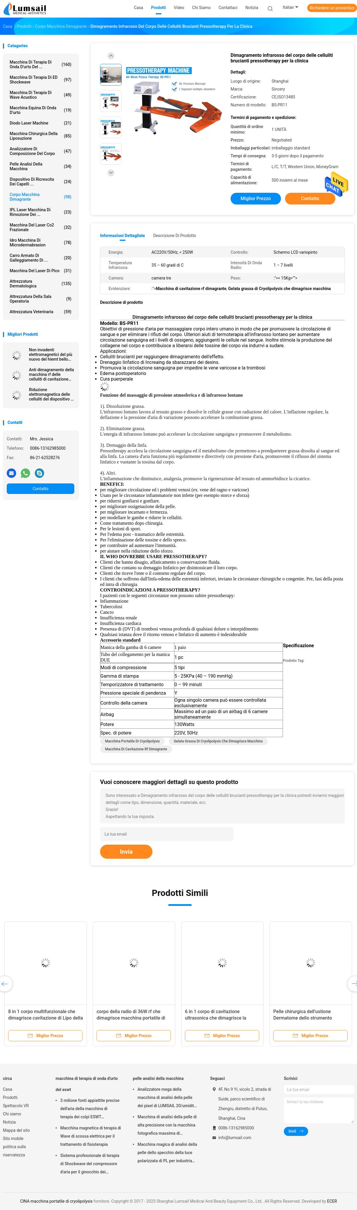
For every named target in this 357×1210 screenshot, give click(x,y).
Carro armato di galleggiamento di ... (40, 258)
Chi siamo (12, 1114)
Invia (126, 851)
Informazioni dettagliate (122, 235)
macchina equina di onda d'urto (40, 110)
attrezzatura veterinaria (40, 312)
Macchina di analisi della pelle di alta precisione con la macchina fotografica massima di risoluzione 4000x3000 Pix (167, 1125)
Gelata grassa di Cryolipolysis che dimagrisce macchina (218, 741)
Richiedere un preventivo (332, 8)
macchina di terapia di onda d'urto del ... (40, 64)
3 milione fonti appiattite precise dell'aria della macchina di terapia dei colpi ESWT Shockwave (89, 1109)
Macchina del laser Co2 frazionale (40, 227)
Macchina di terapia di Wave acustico (40, 95)
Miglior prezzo (256, 198)
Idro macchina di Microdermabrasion (40, 242)
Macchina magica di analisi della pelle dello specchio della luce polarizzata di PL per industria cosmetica (167, 1153)
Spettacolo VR (16, 1105)
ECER (332, 1201)
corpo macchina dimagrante (40, 197)
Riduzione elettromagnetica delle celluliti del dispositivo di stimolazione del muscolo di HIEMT (51, 394)
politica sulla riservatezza (14, 1150)
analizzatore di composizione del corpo (40, 151)
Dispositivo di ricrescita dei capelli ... (40, 181)
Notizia (9, 1122)
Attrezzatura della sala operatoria (40, 299)
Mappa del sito (16, 1130)
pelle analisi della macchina (40, 166)
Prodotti (10, 1097)
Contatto (40, 488)
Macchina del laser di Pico (40, 271)
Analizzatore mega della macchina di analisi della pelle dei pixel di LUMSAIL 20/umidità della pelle (167, 1098)
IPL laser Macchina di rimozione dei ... (40, 212)
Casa (7, 1089)
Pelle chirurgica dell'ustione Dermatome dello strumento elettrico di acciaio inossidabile (305, 1018)
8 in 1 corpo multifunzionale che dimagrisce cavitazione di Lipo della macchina (45, 1018)
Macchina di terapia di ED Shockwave (40, 79)
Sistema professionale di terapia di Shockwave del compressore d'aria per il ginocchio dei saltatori (89, 1164)
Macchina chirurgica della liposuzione (40, 136)
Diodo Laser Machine (40, 123)
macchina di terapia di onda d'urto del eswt (87, 1084)
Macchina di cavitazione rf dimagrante (136, 749)
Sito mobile (13, 1138)
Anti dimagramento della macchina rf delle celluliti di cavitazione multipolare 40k (51, 374)
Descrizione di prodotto (174, 235)
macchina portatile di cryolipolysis (132, 741)
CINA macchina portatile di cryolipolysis (56, 1201)
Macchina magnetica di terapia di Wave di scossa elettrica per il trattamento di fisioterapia (90, 1136)
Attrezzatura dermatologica (40, 283)
